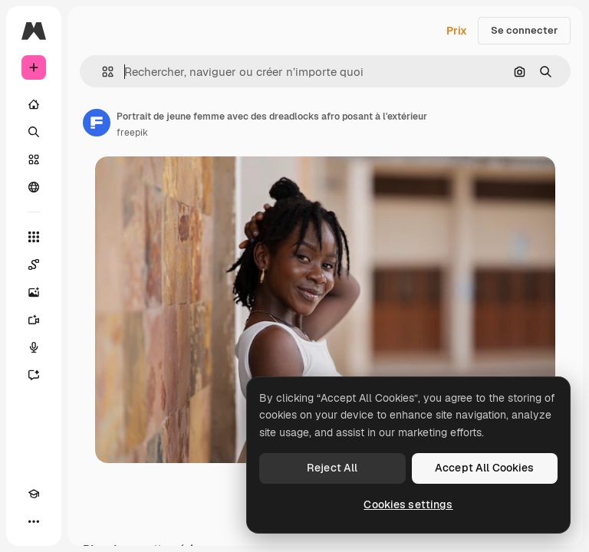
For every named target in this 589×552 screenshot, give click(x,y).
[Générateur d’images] (33, 292)
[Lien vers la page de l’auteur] (96, 122)
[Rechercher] (33, 132)
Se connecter (524, 30)
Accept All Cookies (485, 468)
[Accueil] (33, 104)
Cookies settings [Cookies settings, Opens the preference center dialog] (408, 504)
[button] (102, 71)
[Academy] (33, 493)
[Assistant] (33, 375)
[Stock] (33, 159)
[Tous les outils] (33, 237)
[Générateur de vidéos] (33, 319)
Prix (456, 31)
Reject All (332, 468)
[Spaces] (33, 264)
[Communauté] (33, 187)
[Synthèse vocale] (33, 347)
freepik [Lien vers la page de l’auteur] (132, 133)
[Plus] (33, 521)
